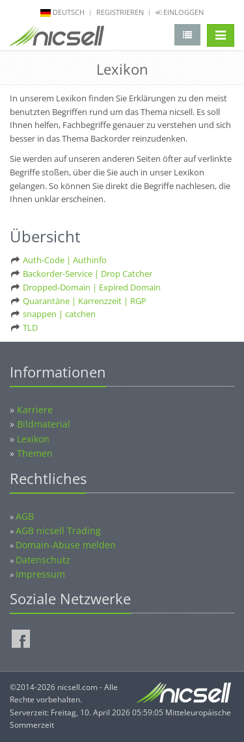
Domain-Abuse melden (66, 545)
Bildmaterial (43, 424)
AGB (25, 516)
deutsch (69, 12)
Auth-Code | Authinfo (65, 260)
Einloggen (180, 12)
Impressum (40, 574)
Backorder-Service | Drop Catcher (87, 273)
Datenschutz (43, 560)
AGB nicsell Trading (58, 530)
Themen (35, 453)
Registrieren (120, 12)
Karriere (35, 409)
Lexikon (33, 439)
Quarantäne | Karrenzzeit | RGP (84, 301)
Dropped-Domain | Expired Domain (92, 287)
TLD (30, 327)
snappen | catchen (59, 314)
